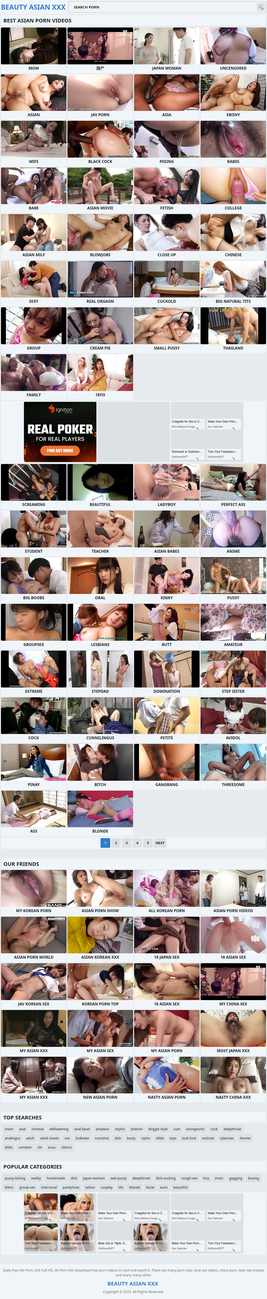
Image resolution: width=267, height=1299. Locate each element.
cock (214, 1129)
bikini (9, 1187)
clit (39, 1147)
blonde (134, 1187)
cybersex (227, 1138)
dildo (160, 1138)
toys (173, 1138)
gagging (235, 1178)
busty (131, 1138)
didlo (9, 1147)
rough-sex (189, 1178)
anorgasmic (195, 1129)
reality (36, 1178)
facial (150, 1187)
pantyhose (71, 1187)
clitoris (66, 1147)
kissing (253, 1178)
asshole (208, 1138)
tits (120, 1187)
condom (25, 1147)
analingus (12, 1138)
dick (118, 1138)
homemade (56, 1178)
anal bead (82, 1129)
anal (22, 1129)
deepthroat (232, 1129)
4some (245, 1138)
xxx (67, 1138)
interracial (49, 1187)
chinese (38, 1129)
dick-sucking (165, 1178)
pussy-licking (15, 1178)
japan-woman (94, 1178)
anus (52, 1147)
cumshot (102, 1138)
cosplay (107, 1187)
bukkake (82, 1138)
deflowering (59, 1129)
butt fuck (189, 1138)
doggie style (158, 1129)
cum (176, 1129)
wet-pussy (118, 1178)
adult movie (49, 1138)
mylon (120, 1129)
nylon (145, 1138)
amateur (102, 1129)
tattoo (90, 1187)
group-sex (27, 1187)
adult (30, 1138)
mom (9, 1129)
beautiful (180, 1187)
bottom (137, 1129)
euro (164, 1187)
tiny (206, 1178)
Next (160, 843)
